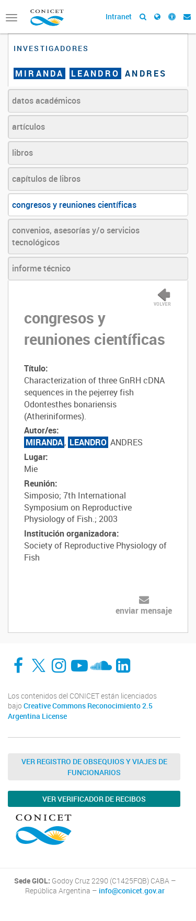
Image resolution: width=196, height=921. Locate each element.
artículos (28, 126)
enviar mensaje (144, 610)
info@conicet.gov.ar (132, 890)
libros (22, 152)
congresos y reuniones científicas (74, 204)
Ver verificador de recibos (94, 799)
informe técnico (41, 268)
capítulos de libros (46, 178)
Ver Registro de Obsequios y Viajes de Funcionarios (94, 766)
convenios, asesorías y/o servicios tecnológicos (76, 236)
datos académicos (46, 100)
